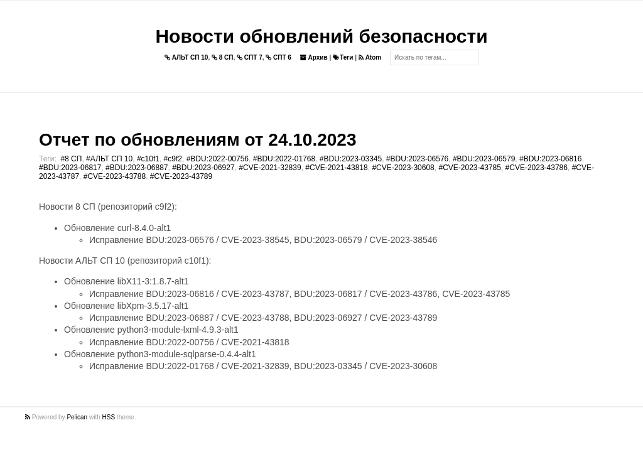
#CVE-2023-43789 (181, 176)
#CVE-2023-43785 (469, 167)
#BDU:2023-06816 (550, 158)
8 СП (223, 57)
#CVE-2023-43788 (115, 176)
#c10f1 (148, 158)
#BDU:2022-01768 (284, 158)
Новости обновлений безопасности (321, 36)
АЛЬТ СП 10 (186, 57)
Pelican (77, 417)
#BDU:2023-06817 (70, 167)
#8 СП (71, 158)
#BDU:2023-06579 (484, 158)
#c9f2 (173, 158)
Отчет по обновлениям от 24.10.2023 (197, 139)
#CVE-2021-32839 (270, 167)
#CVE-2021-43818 (336, 167)
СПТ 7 (249, 57)
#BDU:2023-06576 (417, 158)
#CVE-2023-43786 (536, 167)
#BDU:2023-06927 (203, 167)
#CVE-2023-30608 (403, 167)
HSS (109, 417)
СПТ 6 (278, 57)
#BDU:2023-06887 (136, 167)
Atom (370, 57)
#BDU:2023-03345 (351, 158)
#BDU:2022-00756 (217, 158)
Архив (314, 57)
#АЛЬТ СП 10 (109, 158)
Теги (343, 57)
